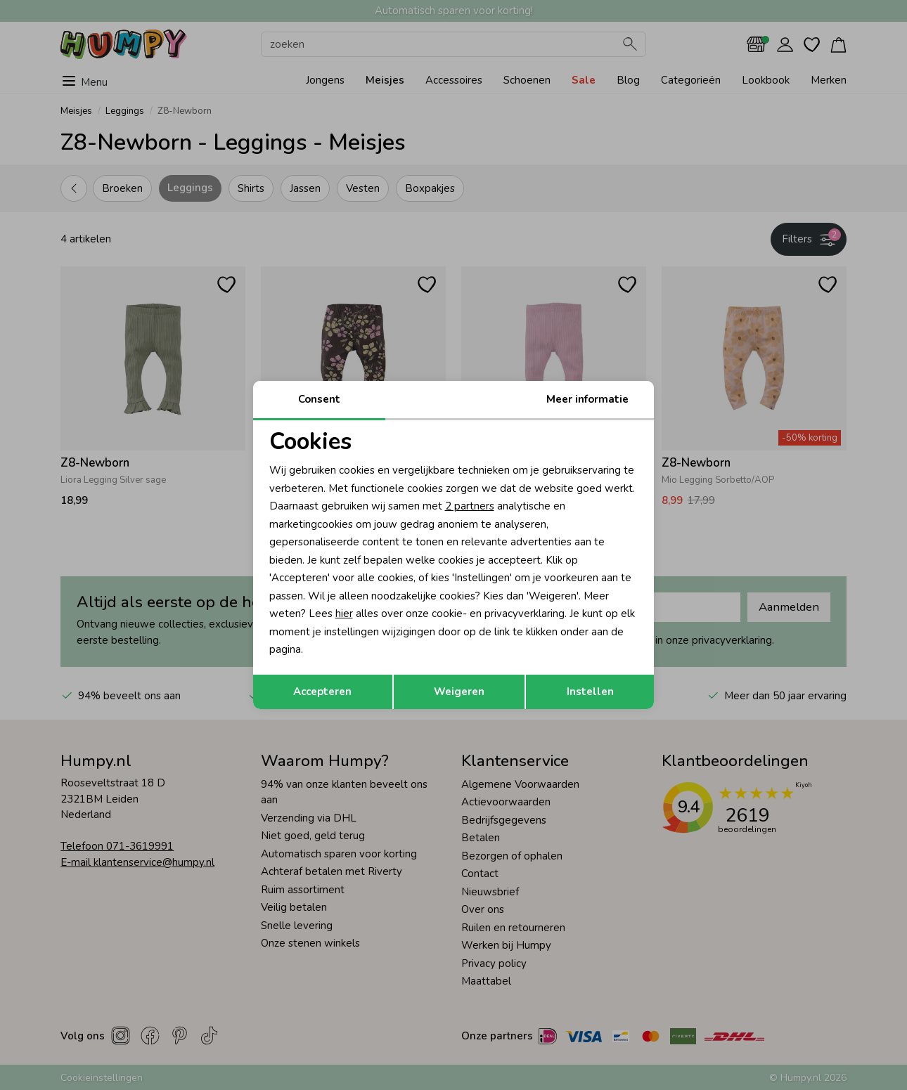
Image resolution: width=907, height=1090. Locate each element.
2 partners (469, 506)
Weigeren (459, 692)
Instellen (590, 692)
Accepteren (322, 692)
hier (344, 613)
